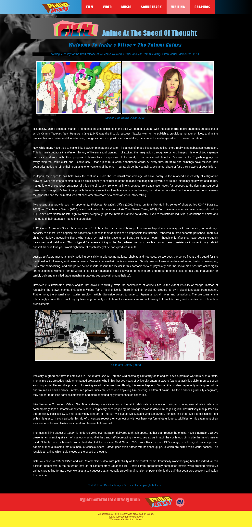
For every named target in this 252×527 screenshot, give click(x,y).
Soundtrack (151, 7)
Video (107, 7)
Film (89, 7)
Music (126, 7)
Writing (178, 7)
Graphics (202, 7)
